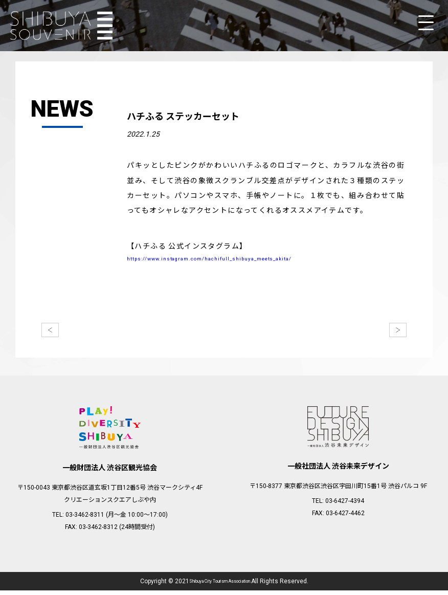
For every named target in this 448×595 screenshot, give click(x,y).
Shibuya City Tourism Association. (220, 586)
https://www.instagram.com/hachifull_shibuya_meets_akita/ (246, 261)
